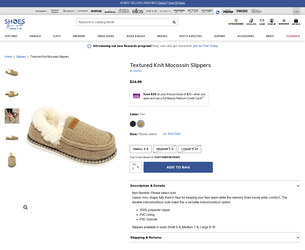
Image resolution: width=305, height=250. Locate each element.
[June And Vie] (152, 11)
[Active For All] (193, 11)
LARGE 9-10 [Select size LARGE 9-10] (189, 149)
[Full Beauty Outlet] (256, 11)
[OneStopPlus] (41, 11)
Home (8, 56)
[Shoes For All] (218, 11)
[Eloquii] (165, 11)
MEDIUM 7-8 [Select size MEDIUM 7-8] (164, 149)
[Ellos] (138, 11)
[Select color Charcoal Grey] (133, 124)
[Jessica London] (124, 11)
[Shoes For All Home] (15, 24)
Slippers (21, 56)
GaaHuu (137, 70)
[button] (162, 2)
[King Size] (242, 11)
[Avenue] (96, 11)
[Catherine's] (82, 11)
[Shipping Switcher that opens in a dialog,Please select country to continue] (296, 11)
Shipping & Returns (146, 237)
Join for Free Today (205, 46)
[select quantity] (136, 167)
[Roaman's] (69, 11)
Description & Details (147, 186)
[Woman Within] (55, 11)
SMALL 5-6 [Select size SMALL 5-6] (140, 149)
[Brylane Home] (228, 11)
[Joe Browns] (110, 11)
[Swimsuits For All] (179, 11)
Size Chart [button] (172, 133)
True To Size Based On (155, 157)
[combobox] (127, 22)
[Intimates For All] (207, 11)
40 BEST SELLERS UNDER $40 (138, 2)
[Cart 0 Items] (297, 22)
